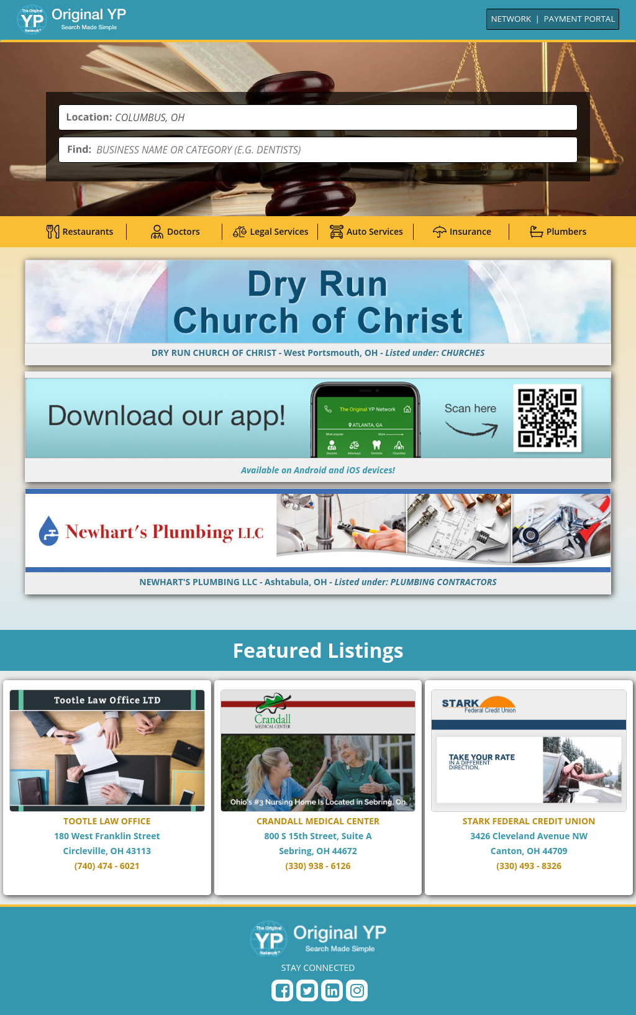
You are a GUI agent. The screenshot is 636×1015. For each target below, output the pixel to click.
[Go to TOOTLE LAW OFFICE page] (107, 788)
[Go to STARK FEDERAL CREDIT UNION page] (529, 788)
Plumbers (558, 232)
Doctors (175, 232)
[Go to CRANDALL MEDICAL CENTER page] (318, 788)
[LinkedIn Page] (332, 990)
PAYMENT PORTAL (580, 18)
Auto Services (366, 232)
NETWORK (511, 18)
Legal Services (270, 232)
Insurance (462, 232)
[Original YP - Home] (318, 938)
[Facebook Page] (282, 990)
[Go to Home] (71, 19)
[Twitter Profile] (307, 990)
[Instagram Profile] (357, 990)
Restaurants (80, 232)
